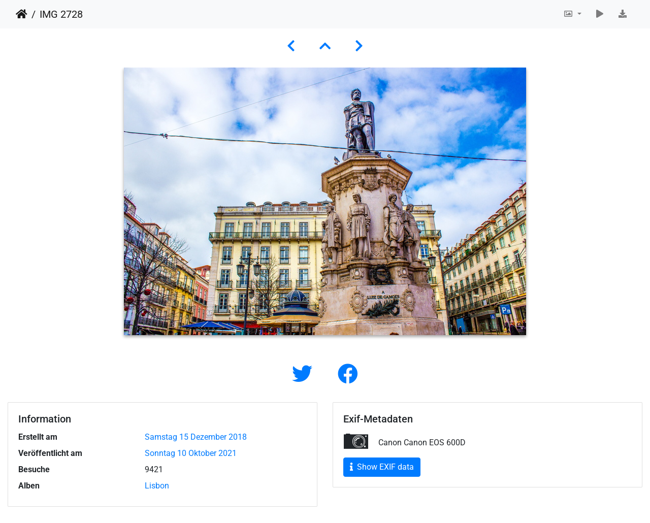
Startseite (21, 14)
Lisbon (157, 486)
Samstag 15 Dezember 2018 (196, 437)
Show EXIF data (382, 467)
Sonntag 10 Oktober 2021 (191, 453)
